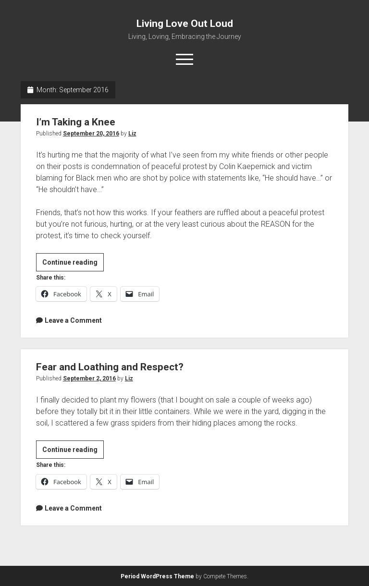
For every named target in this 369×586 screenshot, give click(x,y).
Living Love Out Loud (184, 23)
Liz (132, 133)
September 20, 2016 (91, 133)
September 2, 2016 (89, 378)
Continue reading (73, 263)
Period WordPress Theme (157, 576)
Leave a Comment (73, 320)
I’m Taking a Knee (75, 122)
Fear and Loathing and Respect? (110, 367)
